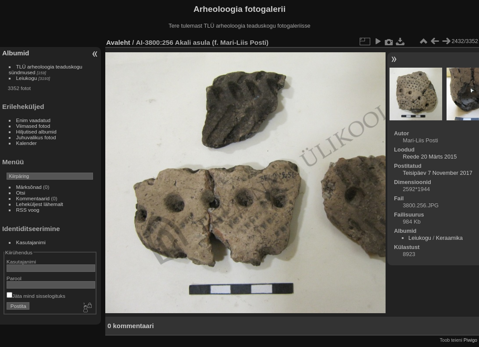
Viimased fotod (33, 126)
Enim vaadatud (33, 120)
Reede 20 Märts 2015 (430, 156)
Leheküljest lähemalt (39, 204)
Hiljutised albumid (36, 131)
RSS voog (27, 210)
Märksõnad (29, 187)
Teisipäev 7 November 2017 (437, 173)
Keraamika (449, 238)
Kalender (26, 143)
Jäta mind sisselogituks (36, 296)
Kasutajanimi (31, 242)
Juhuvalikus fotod (36, 137)
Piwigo (470, 340)
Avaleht (118, 42)
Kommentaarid (33, 198)
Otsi (20, 192)
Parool (14, 278)
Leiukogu (26, 78)
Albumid (15, 53)
